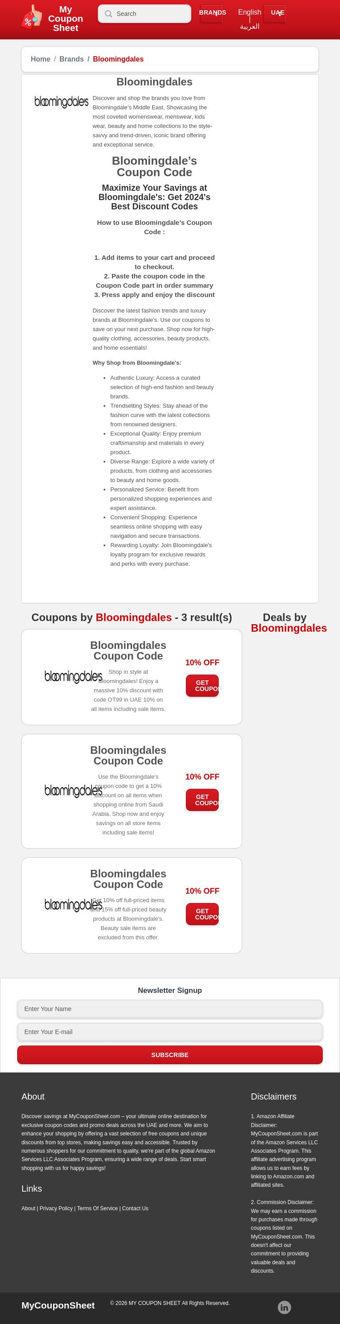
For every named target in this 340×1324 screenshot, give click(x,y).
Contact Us (135, 1208)
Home (40, 59)
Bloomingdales (134, 617)
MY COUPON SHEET (155, 1303)
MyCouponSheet (58, 1305)
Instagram (285, 1308)
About (28, 1208)
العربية (249, 26)
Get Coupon (207, 685)
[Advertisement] (262, 125)
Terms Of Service (97, 1208)
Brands (213, 12)
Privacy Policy (56, 1208)
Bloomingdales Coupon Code (128, 653)
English (249, 12)
